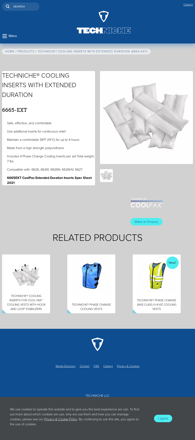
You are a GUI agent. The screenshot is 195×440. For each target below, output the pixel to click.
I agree (163, 418)
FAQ (96, 366)
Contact (84, 366)
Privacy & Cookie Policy (60, 419)
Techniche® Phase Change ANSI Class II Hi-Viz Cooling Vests (156, 305)
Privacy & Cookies (128, 366)
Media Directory (66, 366)
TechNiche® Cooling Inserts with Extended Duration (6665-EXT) (93, 51)
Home (9, 51)
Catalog (188, 4)
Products (26, 51)
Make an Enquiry (146, 222)
